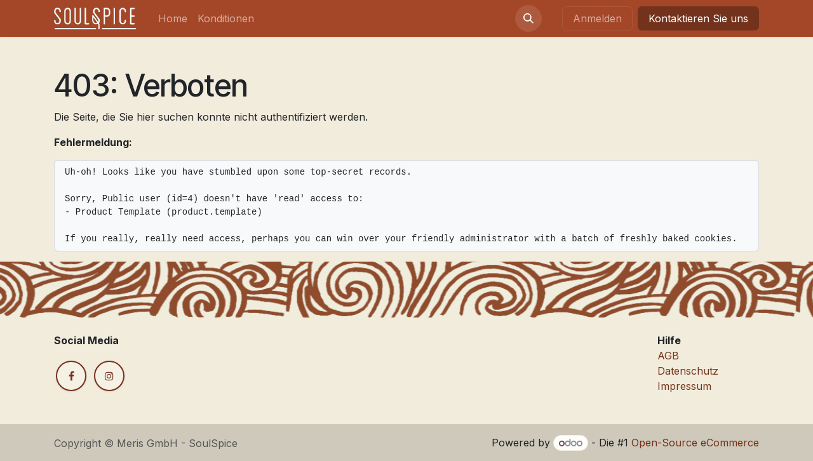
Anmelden (597, 18)
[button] (528, 18)
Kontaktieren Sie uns (698, 18)
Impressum (684, 386)
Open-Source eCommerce (695, 442)
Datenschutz (687, 370)
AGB (668, 355)
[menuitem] (172, 18)
